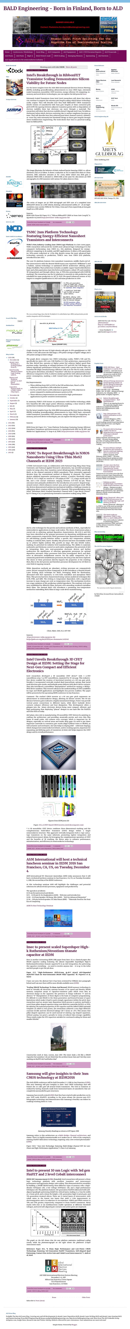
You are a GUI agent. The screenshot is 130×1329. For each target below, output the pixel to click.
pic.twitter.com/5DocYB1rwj (107, 326)
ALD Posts (9, 56)
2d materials (36, 646)
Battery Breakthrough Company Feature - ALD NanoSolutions (111, 399)
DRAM (54, 1066)
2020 (10, 434)
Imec (67, 1066)
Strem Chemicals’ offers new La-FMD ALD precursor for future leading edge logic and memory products (113, 500)
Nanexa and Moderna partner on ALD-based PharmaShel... (16, 381)
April (12, 411)
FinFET (43, 1159)
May (11, 409)
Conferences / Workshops (23, 52)
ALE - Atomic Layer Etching (69, 646)
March (12, 414)
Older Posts (86, 1297)
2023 (10, 425)
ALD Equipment (69, 52)
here (84, 94)
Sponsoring (90, 56)
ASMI (64, 936)
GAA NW (48, 1159)
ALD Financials (110, 52)
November (13, 395)
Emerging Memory (75, 56)
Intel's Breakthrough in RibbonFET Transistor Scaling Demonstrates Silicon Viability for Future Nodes (58, 79)
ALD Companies (54, 52)
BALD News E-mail (43, 56)
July (11, 406)
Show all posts (71, 67)
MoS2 (33, 648)
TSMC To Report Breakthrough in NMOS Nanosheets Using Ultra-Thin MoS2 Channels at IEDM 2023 (58, 457)
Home (7, 52)
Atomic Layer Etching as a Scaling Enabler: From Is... (16, 364)
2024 (10, 423)
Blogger (74, 1325)
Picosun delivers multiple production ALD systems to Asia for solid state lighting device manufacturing (113, 450)
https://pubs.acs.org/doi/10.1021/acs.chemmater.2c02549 (48, 639)
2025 (10, 357)
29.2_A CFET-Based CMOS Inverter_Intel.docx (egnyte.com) (61, 825)
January (13, 419)
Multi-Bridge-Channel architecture (73, 1135)
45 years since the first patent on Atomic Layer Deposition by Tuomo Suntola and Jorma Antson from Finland (112, 468)
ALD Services (103, 56)
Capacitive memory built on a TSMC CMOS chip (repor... (16, 389)
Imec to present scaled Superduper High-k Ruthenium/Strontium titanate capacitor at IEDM (58, 951)
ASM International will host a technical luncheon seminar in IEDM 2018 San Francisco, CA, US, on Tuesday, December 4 (58, 865)
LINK (76, 983)
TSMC (51, 442)
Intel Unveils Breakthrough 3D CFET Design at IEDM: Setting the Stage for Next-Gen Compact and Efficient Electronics (55, 665)
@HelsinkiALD (103, 323)
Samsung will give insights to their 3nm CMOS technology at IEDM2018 (57, 1076)
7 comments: (57, 440)
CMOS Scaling (59, 56)
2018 (10, 439)
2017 (10, 442)
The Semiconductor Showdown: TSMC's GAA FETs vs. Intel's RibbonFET (112, 516)
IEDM (33, 225)
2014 (10, 450)
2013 (10, 452)
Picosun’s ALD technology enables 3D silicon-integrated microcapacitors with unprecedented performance (113, 432)
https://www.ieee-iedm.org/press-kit (55, 218)
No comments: (57, 222)
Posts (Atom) (40, 1301)
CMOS (54, 848)
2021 (10, 431)
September (14, 401)
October (13, 398)
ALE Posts (20, 56)
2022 (10, 428)
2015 (10, 447)
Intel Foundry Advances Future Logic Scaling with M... (16, 372)
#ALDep (113, 321)
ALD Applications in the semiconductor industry (24, 60)
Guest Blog (40, 52)
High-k (30, 56)
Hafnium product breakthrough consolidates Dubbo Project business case (113, 483)
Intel (37, 225)
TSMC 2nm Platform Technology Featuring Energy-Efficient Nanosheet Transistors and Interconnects (56, 236)
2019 (10, 436)
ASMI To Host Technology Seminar (40, 906)
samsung (59, 1159)
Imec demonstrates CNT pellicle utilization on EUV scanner (112, 415)
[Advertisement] (14, 147)
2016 (10, 444)
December (13, 360)
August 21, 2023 (111, 332)
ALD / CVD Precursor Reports (90, 52)
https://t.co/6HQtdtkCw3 (106, 324)
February (13, 417)
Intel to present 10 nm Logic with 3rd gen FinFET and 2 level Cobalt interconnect (58, 1172)
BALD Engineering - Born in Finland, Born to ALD (63, 8)
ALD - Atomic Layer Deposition (50, 646)
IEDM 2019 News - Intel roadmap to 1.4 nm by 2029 (112, 368)
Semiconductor (44, 225)
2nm (33, 442)
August (12, 403)
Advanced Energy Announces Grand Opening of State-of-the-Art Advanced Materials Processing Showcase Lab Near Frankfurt (113, 384)
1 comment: (57, 644)
